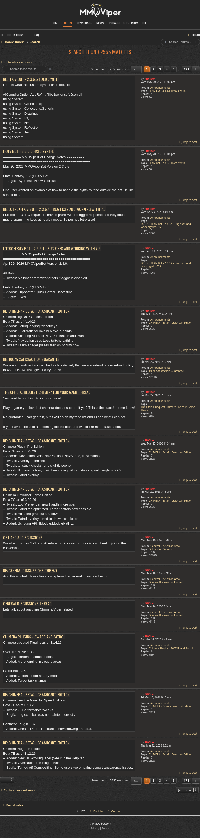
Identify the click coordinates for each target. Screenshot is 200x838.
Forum (67, 23)
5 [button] (173, 69)
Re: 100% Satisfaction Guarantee (31, 359)
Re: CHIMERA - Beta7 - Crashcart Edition (36, 311)
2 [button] (153, 69)
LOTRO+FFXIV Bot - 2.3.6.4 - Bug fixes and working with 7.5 (166, 225)
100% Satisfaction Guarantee (166, 370)
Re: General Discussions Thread (30, 570)
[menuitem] (34, 35)
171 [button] (186, 69)
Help (145, 23)
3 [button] (160, 69)
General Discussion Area (165, 545)
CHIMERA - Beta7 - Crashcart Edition (170, 322)
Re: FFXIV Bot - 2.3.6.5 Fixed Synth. (31, 79)
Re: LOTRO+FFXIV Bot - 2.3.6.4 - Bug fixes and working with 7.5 (54, 209)
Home (55, 23)
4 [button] (167, 69)
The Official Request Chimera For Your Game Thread (168, 408)
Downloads (84, 23)
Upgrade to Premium (123, 23)
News (100, 23)
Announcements (160, 87)
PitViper (150, 79)
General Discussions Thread (165, 582)
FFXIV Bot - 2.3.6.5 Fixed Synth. (167, 90)
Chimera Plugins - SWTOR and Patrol (171, 648)
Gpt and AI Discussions (162, 549)
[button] (136, 69)
